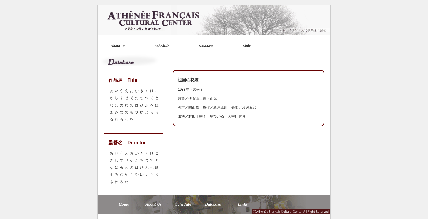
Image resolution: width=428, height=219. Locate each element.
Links (247, 45)
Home (124, 204)
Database (206, 45)
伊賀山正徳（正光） (204, 98)
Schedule (162, 45)
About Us (118, 45)
